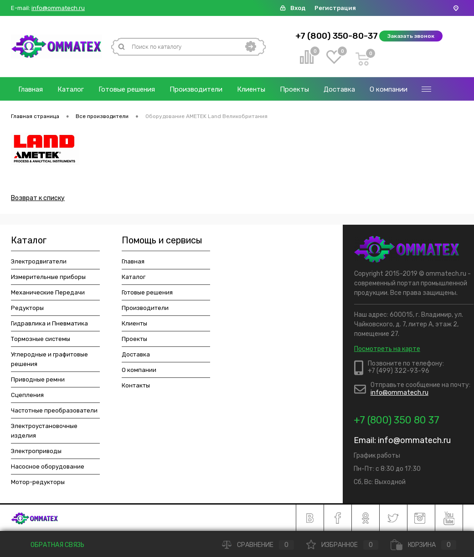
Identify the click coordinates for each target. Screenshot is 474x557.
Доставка (339, 89)
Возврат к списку (38, 198)
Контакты (136, 385)
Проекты (294, 89)
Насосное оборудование (47, 466)
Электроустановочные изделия (44, 431)
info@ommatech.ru (58, 8)
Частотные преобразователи (54, 410)
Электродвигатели (39, 261)
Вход (297, 8)
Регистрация (335, 8)
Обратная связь (51, 545)
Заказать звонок (410, 36)
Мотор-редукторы (38, 482)
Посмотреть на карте (387, 349)
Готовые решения (126, 89)
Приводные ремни (38, 379)
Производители (196, 89)
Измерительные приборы (48, 276)
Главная (30, 89)
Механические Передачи (48, 292)
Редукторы (27, 307)
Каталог (70, 89)
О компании (388, 89)
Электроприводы (36, 451)
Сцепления (27, 395)
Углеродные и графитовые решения (49, 359)
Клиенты (251, 89)
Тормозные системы (40, 338)
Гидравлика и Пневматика (49, 323)
